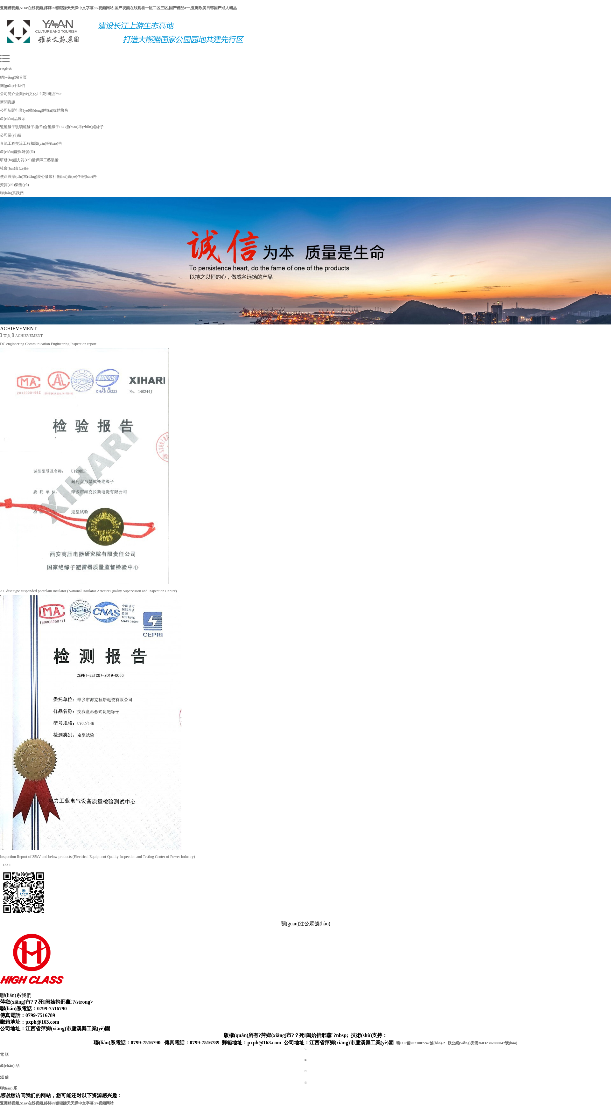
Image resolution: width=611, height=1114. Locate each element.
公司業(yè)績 (10, 135)
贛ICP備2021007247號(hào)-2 (420, 1043)
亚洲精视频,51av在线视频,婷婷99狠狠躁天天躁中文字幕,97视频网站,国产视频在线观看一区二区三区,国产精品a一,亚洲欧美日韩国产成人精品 (118, 8)
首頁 (7, 335)
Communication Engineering (47, 344)
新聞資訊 (7, 102)
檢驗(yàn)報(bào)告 (46, 143)
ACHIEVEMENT (29, 335)
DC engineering (12, 344)
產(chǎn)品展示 (12, 118)
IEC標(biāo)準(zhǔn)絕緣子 (81, 127)
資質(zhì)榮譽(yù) (14, 185)
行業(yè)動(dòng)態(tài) (34, 110)
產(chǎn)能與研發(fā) (17, 152)
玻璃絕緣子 (24, 127)
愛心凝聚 (45, 176)
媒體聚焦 (60, 110)
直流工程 (7, 143)
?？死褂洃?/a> (49, 94)
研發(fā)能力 (10, 160)
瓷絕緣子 (7, 127)
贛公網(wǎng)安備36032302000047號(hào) (482, 1043)
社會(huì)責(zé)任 (14, 168)
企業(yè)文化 (26, 94)
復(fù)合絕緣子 (46, 127)
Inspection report (83, 344)
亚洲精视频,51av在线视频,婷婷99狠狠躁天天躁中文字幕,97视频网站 (57, 1103)
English (6, 69)
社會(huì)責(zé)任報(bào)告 (75, 176)
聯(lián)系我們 (12, 193)
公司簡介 (7, 94)
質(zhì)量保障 (32, 160)
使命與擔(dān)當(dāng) (18, 176)
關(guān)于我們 (12, 85)
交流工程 (23, 143)
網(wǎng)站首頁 (13, 77)
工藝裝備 (51, 160)
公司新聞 (7, 110)
